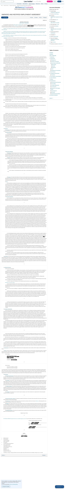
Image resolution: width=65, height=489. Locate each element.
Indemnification (6, 355)
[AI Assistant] (59, 486)
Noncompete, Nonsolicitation (8, 316)
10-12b (57, 24)
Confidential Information (7, 275)
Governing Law (8, 408)
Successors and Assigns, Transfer (10, 406)
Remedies (7, 411)
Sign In (55, 1)
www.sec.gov (55, 36)
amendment (53, 32)
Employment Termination (9, 204)
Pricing (46, 3)
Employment (6, 136)
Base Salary (9, 160)
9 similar (59, 43)
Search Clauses (32, 3)
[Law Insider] (32, 1)
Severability (7, 388)
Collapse (44, 463)
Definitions (5, 45)
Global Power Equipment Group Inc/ (56, 17)
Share (36, 25)
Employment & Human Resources (55, 40)
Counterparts (8, 399)
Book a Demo (49, 1)
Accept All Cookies (5, 486)
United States (56, 13)
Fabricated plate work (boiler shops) (56, 29)
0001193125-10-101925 (55, 22)
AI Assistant (19, 3)
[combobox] (7, 1)
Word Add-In (25, 3)
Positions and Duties (9, 140)
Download (4, 25)
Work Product (6, 264)
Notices (5, 358)
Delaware (16, 33)
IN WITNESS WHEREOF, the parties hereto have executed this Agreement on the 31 (14, 426)
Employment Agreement (55, 12)
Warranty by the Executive (9, 383)
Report (45, 25)
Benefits (9, 165)
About (42, 3)
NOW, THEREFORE (53, 55)
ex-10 (57, 19)
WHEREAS (51, 52)
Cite (40, 25)
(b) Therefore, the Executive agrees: (10, 290)
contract (54, 42)
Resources (38, 3)
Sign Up (59, 1)
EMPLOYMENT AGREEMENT (24, 30)
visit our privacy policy (14, 484)
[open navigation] (63, 1)
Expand (51, 66)
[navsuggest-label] (7, 1)
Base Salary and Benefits (9, 159)
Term (7, 189)
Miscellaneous (6, 382)
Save (31, 25)
